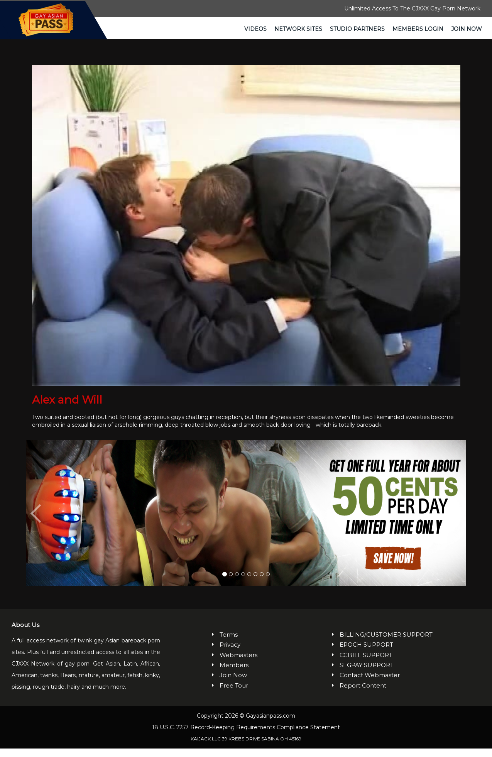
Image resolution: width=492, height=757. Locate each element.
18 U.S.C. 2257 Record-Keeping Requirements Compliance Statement (246, 735)
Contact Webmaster (370, 683)
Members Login (417, 28)
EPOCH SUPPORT (366, 653)
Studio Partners (357, 28)
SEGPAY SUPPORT (367, 673)
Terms (229, 643)
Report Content (363, 694)
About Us (25, 633)
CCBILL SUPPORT (366, 663)
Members (234, 673)
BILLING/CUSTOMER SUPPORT (386, 643)
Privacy (230, 653)
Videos (255, 28)
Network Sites (298, 28)
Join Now (466, 28)
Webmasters (238, 663)
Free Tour (234, 694)
